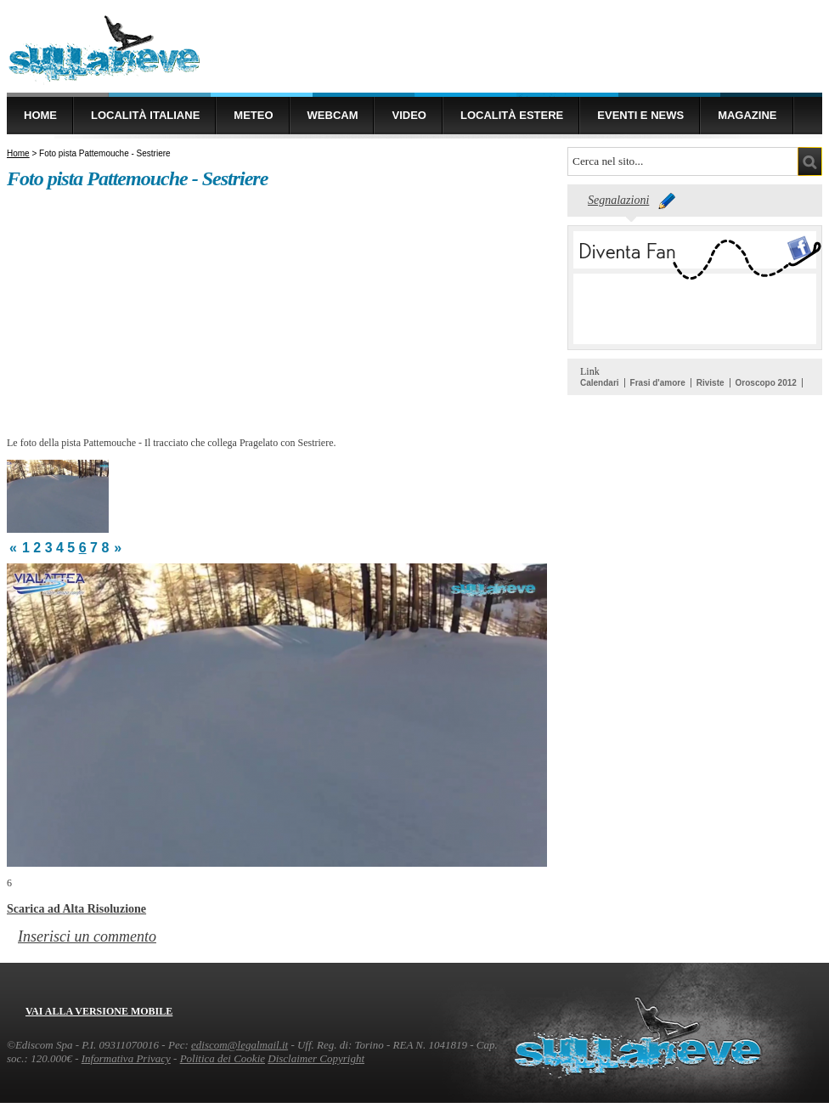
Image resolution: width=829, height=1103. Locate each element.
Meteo (253, 115)
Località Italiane (145, 115)
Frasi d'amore (657, 382)
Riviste (710, 382)
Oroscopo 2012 (766, 382)
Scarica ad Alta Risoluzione (76, 908)
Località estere (511, 115)
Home (40, 115)
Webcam (332, 115)
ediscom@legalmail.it (239, 1044)
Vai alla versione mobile (98, 1011)
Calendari (599, 382)
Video (409, 115)
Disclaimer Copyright (316, 1058)
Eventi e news (640, 115)
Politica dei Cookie (222, 1058)
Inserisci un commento (87, 936)
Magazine (747, 115)
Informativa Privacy (126, 1058)
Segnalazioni (618, 200)
